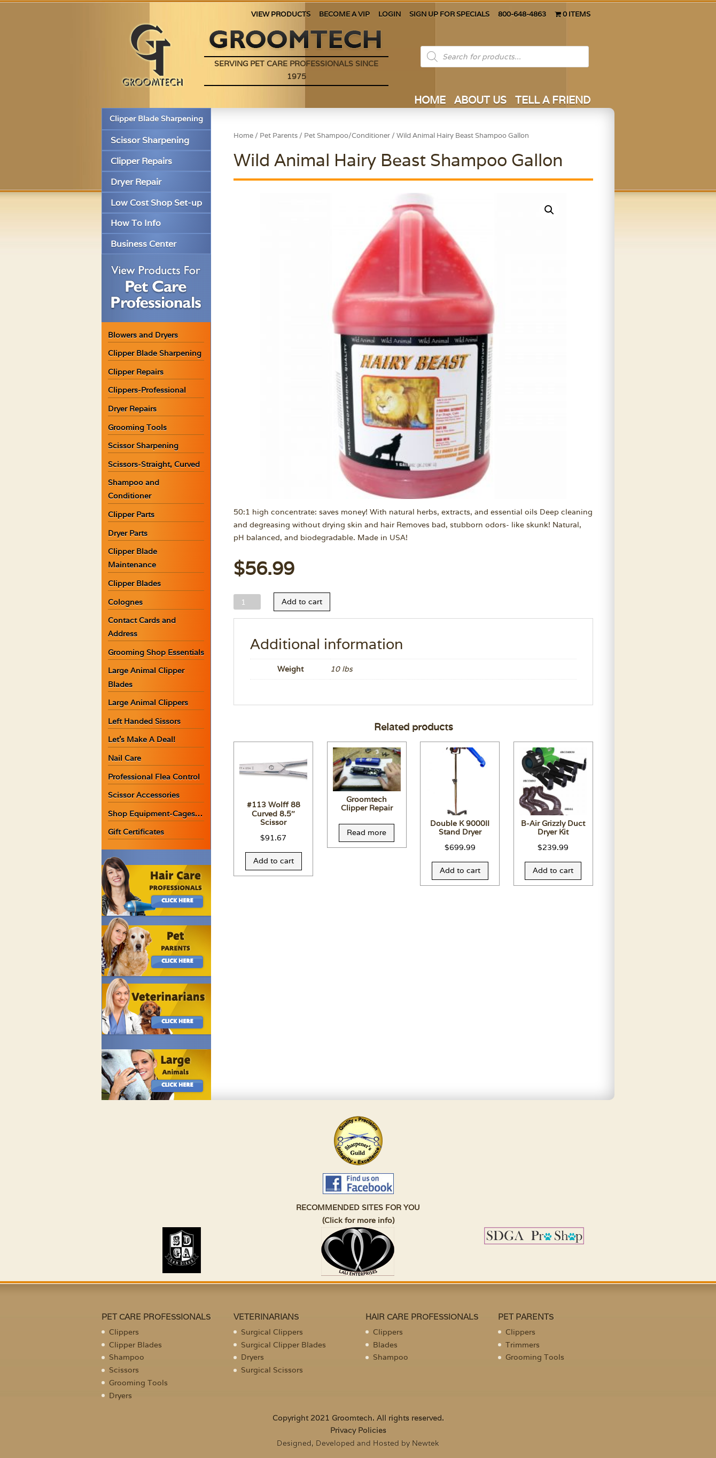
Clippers (124, 1332)
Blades (385, 1345)
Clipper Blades (134, 583)
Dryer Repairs (132, 409)
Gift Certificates (136, 832)
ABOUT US (480, 101)
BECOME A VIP (344, 15)
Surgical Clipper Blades (283, 1345)
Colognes (125, 602)
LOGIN (389, 15)
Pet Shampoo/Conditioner (347, 135)
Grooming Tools (137, 427)
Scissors (124, 1370)
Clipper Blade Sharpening (156, 118)
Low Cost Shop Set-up (156, 202)
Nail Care (124, 758)
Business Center (143, 244)
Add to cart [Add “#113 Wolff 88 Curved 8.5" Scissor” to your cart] (273, 861)
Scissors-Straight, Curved (154, 464)
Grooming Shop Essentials (156, 652)
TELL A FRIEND (552, 101)
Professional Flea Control (154, 777)
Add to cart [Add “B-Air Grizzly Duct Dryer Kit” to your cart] (553, 870)
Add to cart (302, 601)
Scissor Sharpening (150, 140)
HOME (430, 101)
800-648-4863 (522, 15)
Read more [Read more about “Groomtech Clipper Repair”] (366, 832)
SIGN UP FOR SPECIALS (449, 15)
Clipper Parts (131, 514)
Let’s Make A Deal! (141, 739)
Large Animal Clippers (148, 702)
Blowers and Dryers (143, 335)
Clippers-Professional (147, 390)
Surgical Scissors (272, 1370)
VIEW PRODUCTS (280, 15)
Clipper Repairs (141, 161)
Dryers (120, 1395)
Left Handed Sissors (144, 721)
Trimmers (522, 1345)
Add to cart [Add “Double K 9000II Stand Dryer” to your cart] (460, 870)
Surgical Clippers (272, 1332)
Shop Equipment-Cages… (155, 813)
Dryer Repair (136, 182)
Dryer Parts (127, 533)
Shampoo (126, 1357)
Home (243, 135)
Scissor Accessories (144, 795)
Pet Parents (279, 135)
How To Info (136, 223)
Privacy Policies (358, 1430)
